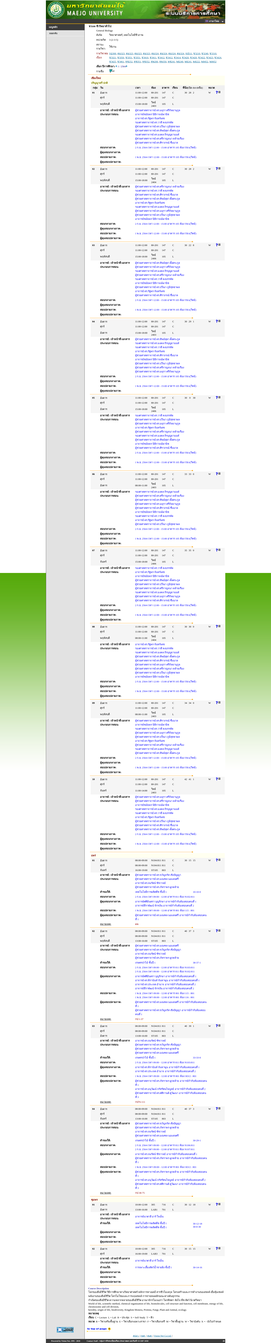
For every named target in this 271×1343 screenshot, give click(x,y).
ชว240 (204, 53)
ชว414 (177, 57)
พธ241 (188, 61)
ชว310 (212, 53)
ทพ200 (154, 61)
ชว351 (128, 57)
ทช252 (129, 61)
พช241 (171, 61)
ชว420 (185, 57)
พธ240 (179, 61)
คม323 (121, 53)
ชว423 (209, 57)
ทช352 (146, 61)
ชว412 (161, 57)
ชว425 (112, 61)
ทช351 (137, 61)
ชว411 (153, 57)
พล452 (204, 61)
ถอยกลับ (53, 33)
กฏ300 (112, 53)
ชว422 (201, 57)
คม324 (155, 53)
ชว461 (120, 61)
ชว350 (120, 57)
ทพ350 (163, 61)
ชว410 (145, 57)
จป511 (188, 53)
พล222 (196, 61)
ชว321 (112, 57)
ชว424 (217, 57)
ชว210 (196, 53)
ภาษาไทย (212, 21)
